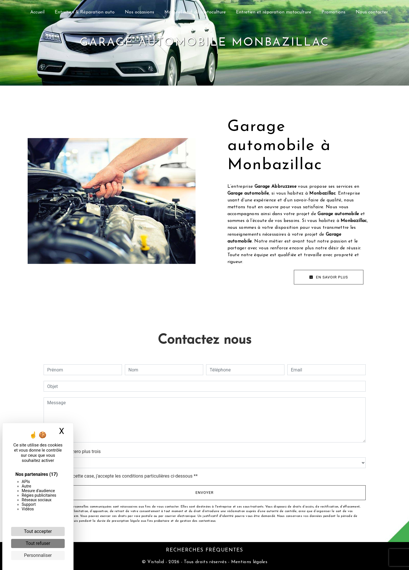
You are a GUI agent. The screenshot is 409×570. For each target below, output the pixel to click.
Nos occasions (139, 12)
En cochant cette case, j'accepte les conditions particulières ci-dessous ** (123, 476)
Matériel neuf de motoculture (195, 12)
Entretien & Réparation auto (85, 12)
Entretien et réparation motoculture (273, 12)
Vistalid (155, 562)
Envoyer (205, 492)
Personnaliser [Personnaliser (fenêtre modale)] (38, 555)
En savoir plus (328, 277)
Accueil (37, 12)
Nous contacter (372, 12)
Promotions (333, 12)
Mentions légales (248, 562)
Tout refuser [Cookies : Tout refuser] (38, 543)
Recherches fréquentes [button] (204, 550)
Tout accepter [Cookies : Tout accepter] (38, 531)
